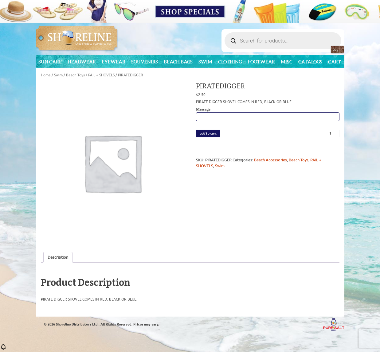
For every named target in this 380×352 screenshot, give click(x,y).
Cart (334, 61)
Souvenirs (144, 61)
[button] (3, 348)
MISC (286, 61)
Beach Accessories (270, 160)
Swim (205, 61)
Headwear (82, 61)
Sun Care (50, 61)
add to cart (208, 133)
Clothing (230, 61)
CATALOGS (310, 61)
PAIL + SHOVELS (101, 75)
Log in (337, 49)
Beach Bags (178, 61)
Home (46, 75)
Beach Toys (75, 75)
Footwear (261, 61)
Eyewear (113, 61)
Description (58, 257)
